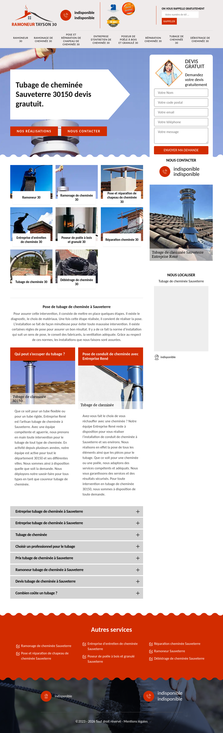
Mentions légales (136, 721)
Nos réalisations (34, 131)
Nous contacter (84, 131)
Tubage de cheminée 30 (176, 39)
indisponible (84, 12)
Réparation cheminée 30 (153, 39)
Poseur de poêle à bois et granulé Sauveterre (111, 659)
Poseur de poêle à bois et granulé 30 (128, 39)
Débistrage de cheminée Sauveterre (179, 658)
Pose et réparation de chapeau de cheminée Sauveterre (45, 656)
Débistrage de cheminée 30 (200, 39)
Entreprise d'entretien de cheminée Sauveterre (113, 646)
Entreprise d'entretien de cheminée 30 (101, 39)
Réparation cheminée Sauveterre (177, 644)
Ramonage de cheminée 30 (43, 39)
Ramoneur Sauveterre (169, 651)
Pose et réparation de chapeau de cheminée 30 (71, 39)
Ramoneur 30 (20, 39)
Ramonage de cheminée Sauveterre (46, 646)
